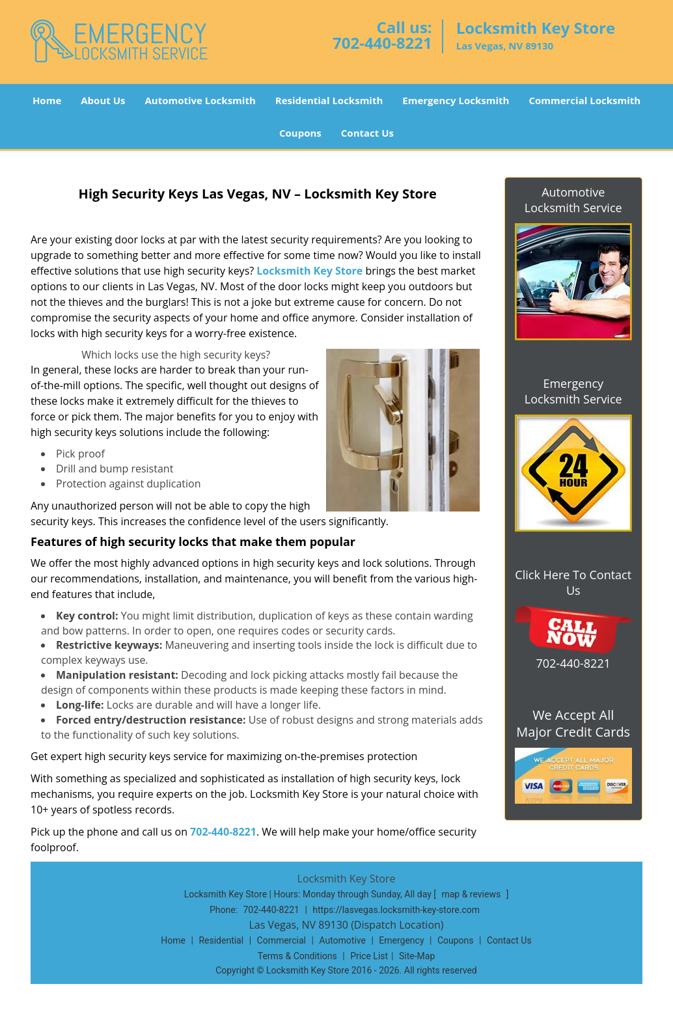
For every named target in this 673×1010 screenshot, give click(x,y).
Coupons (300, 132)
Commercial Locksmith (584, 100)
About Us (103, 100)
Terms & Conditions (297, 956)
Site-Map (417, 956)
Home (47, 100)
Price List (369, 956)
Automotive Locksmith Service (573, 199)
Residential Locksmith (329, 100)
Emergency (401, 940)
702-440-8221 (382, 42)
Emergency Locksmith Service (573, 391)
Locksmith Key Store (309, 271)
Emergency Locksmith (455, 100)
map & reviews (471, 894)
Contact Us (367, 132)
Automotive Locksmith (199, 100)
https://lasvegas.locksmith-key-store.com (396, 910)
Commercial (281, 940)
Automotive (342, 940)
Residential (221, 940)
